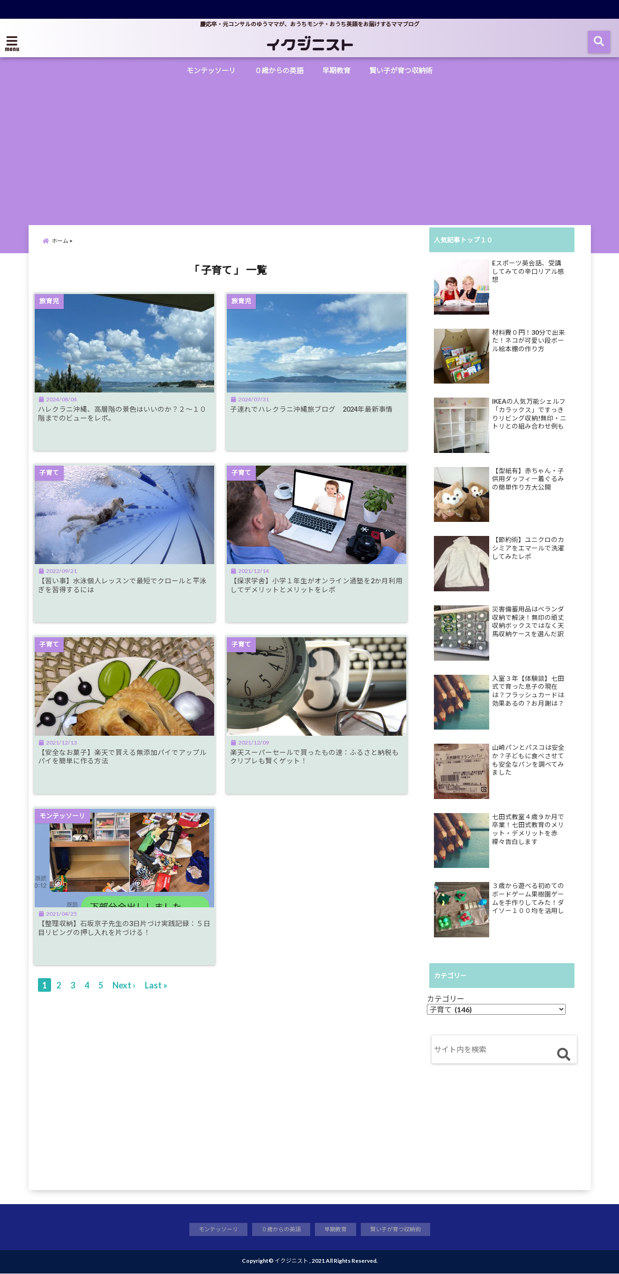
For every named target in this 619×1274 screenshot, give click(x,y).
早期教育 (336, 70)
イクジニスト (291, 1261)
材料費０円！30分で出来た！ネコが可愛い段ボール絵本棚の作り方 (528, 341)
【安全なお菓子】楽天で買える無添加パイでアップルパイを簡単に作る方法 (123, 767)
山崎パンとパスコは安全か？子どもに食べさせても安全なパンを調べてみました (528, 760)
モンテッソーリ (211, 70)
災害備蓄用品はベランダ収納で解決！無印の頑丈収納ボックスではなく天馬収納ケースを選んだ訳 (528, 621)
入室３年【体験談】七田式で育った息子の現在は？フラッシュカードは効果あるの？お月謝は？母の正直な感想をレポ (528, 691)
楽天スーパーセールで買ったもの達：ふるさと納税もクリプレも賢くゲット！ (318, 767)
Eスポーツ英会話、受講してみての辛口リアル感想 (528, 271)
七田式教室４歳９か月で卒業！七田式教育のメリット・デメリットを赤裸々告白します (528, 829)
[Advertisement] (310, 150)
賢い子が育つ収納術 (401, 70)
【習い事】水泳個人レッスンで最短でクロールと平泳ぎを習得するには (123, 593)
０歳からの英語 (279, 70)
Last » (156, 999)
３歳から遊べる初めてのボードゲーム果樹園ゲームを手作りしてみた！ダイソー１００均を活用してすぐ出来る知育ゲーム (528, 898)
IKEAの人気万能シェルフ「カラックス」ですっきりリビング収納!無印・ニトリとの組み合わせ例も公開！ (529, 414)
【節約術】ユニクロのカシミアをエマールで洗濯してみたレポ (528, 548)
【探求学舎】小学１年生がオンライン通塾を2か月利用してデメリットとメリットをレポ (320, 593)
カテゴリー (445, 998)
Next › (123, 999)
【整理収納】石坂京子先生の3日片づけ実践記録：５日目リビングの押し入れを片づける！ (125, 940)
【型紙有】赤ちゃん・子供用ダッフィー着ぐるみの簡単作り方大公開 (528, 479)
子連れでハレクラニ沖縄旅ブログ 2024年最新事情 (319, 420)
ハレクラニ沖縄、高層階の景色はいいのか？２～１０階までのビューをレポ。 (123, 420)
